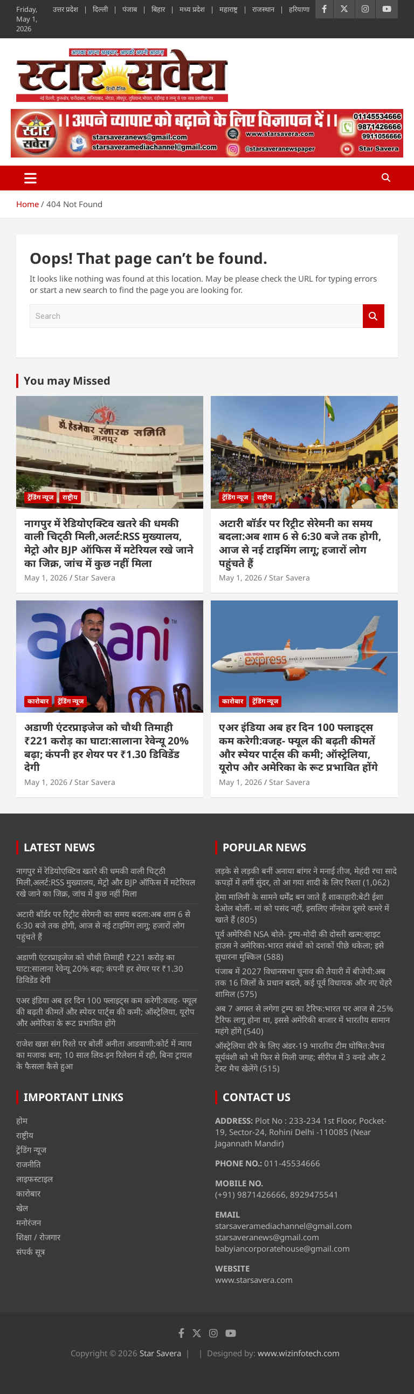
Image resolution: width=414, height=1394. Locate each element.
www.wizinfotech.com (299, 1353)
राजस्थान (263, 9)
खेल (22, 1207)
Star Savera (94, 577)
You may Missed (67, 380)
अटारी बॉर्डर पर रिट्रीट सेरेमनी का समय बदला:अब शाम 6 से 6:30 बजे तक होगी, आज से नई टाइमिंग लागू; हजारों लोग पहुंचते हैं (300, 543)
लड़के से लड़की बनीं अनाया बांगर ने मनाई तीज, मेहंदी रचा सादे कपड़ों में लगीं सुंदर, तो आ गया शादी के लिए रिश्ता (306, 876)
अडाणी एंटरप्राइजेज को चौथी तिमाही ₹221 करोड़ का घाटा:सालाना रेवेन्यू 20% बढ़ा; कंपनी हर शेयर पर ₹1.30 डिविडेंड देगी (106, 747)
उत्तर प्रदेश (65, 9)
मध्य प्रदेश (192, 9)
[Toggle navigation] (30, 178)
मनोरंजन (28, 1222)
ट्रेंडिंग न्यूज (40, 497)
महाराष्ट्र (228, 9)
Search (373, 316)
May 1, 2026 (45, 577)
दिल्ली (100, 9)
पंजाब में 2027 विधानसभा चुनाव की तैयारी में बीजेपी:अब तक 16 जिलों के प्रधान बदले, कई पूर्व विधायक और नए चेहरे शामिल (303, 982)
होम (21, 1120)
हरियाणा (299, 9)
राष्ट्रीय (70, 497)
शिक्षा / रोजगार (38, 1237)
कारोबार (38, 701)
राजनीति (28, 1164)
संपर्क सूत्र (30, 1251)
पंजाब (129, 9)
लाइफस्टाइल (34, 1178)
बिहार (158, 9)
